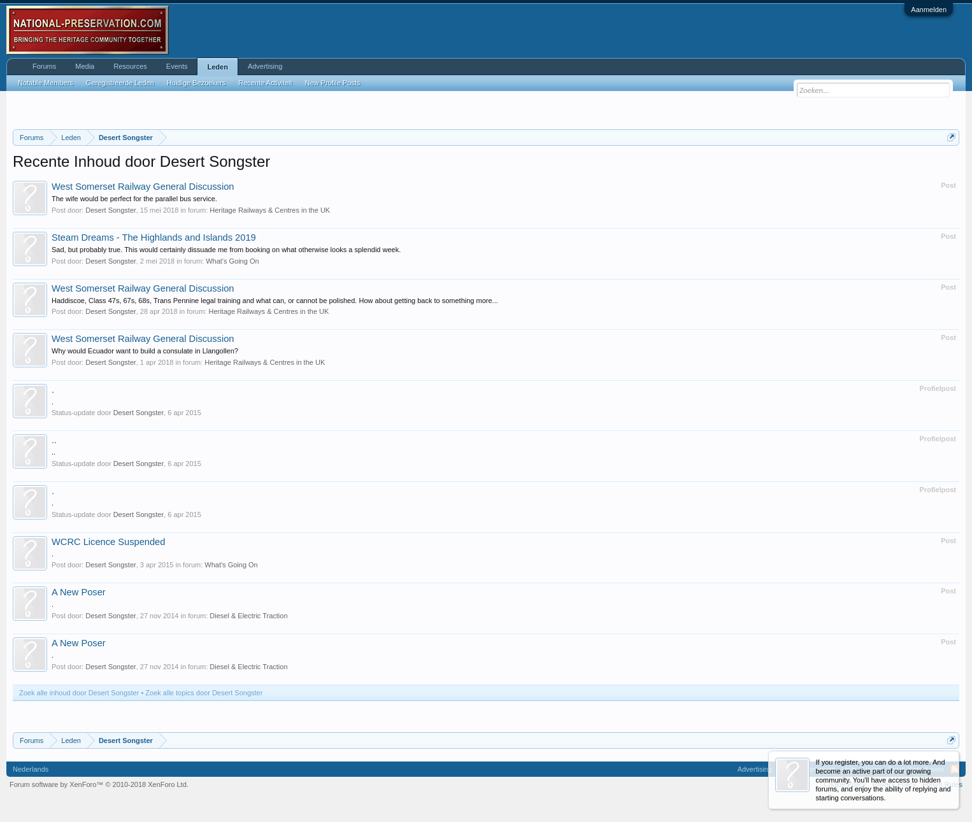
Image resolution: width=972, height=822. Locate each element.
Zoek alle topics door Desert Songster (203, 693)
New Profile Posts (333, 83)
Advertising (265, 66)
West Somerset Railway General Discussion (143, 186)
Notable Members (45, 83)
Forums (44, 66)
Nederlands (30, 769)
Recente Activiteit (265, 83)
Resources (130, 66)
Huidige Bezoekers (196, 83)
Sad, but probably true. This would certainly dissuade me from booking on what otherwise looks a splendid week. (226, 249)
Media (84, 66)
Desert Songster (110, 210)
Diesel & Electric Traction (248, 616)
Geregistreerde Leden (120, 83)
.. (54, 440)
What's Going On (232, 261)
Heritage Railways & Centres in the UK (270, 210)
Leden (217, 67)
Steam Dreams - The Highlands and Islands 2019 (154, 237)
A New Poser (79, 592)
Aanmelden (929, 9)
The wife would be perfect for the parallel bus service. (134, 198)
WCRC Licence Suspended (108, 542)
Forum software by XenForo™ (99, 784)
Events (177, 66)
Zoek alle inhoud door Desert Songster (79, 693)
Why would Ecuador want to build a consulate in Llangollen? (145, 351)
